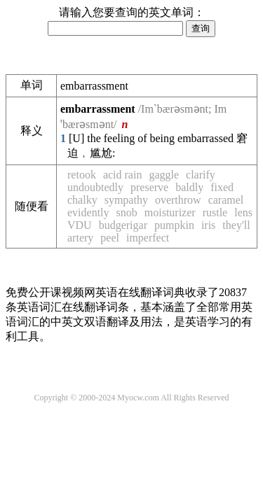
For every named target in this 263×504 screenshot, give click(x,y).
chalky (82, 200)
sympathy (126, 200)
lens (243, 212)
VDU (79, 225)
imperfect (147, 238)
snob (126, 212)
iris (208, 225)
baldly (189, 187)
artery (80, 238)
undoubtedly (95, 187)
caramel (226, 200)
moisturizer (170, 212)
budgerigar (123, 225)
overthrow (178, 200)
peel (109, 238)
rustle (215, 212)
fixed (222, 187)
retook (81, 175)
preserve (149, 187)
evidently (88, 212)
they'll (236, 225)
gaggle (164, 175)
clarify (200, 175)
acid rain (122, 175)
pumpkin (174, 225)
